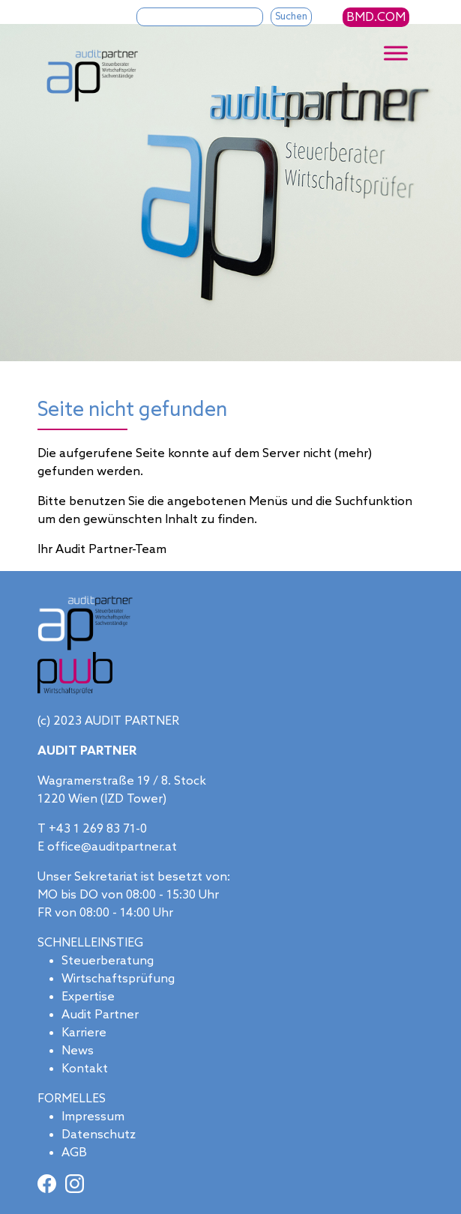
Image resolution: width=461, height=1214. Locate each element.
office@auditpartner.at (112, 847)
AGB (74, 1153)
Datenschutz (98, 1135)
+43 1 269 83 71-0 (98, 829)
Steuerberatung (107, 961)
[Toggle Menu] (396, 53)
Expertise (88, 997)
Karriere (83, 1033)
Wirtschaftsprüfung (118, 979)
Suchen (291, 16)
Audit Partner (100, 1015)
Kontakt (84, 1069)
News (77, 1051)
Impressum (92, 1117)
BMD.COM (376, 17)
